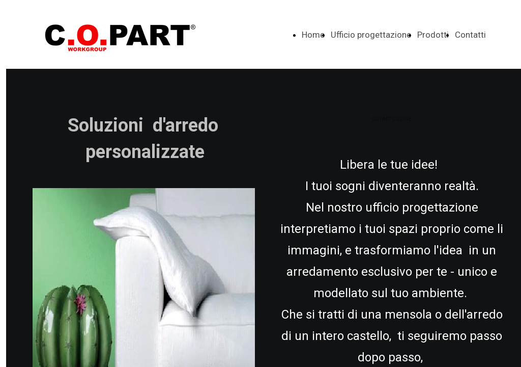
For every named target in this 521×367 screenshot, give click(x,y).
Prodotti (433, 35)
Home (313, 35)
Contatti (470, 35)
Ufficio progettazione (371, 35)
